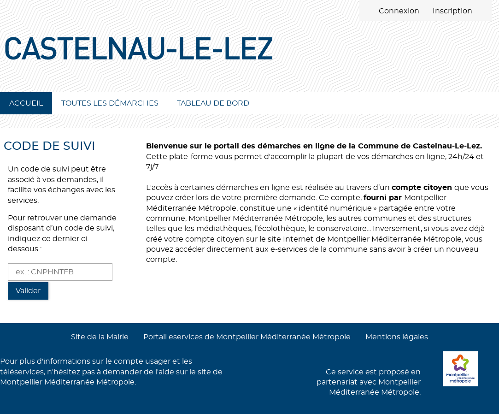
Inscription (452, 11)
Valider (28, 291)
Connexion (399, 11)
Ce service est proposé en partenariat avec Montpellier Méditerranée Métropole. (369, 382)
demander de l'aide (138, 372)
